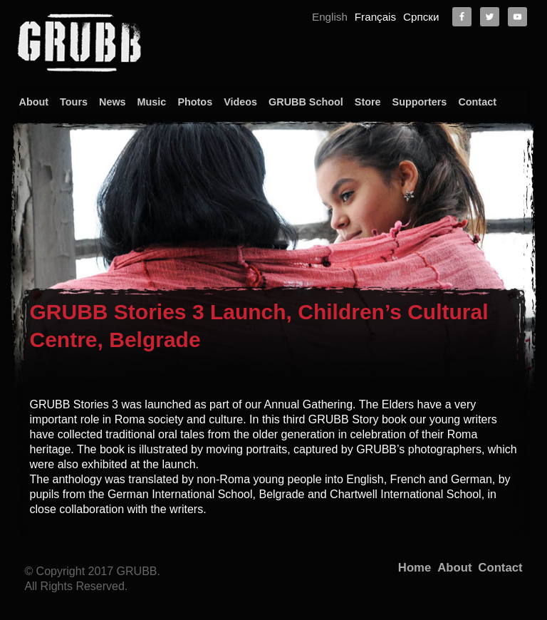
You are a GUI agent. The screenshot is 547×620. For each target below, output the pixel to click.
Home (414, 567)
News (112, 102)
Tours (74, 102)
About (34, 102)
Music (152, 102)
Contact (477, 102)
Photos (194, 102)
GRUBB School (306, 102)
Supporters (419, 102)
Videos (240, 102)
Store (368, 102)
